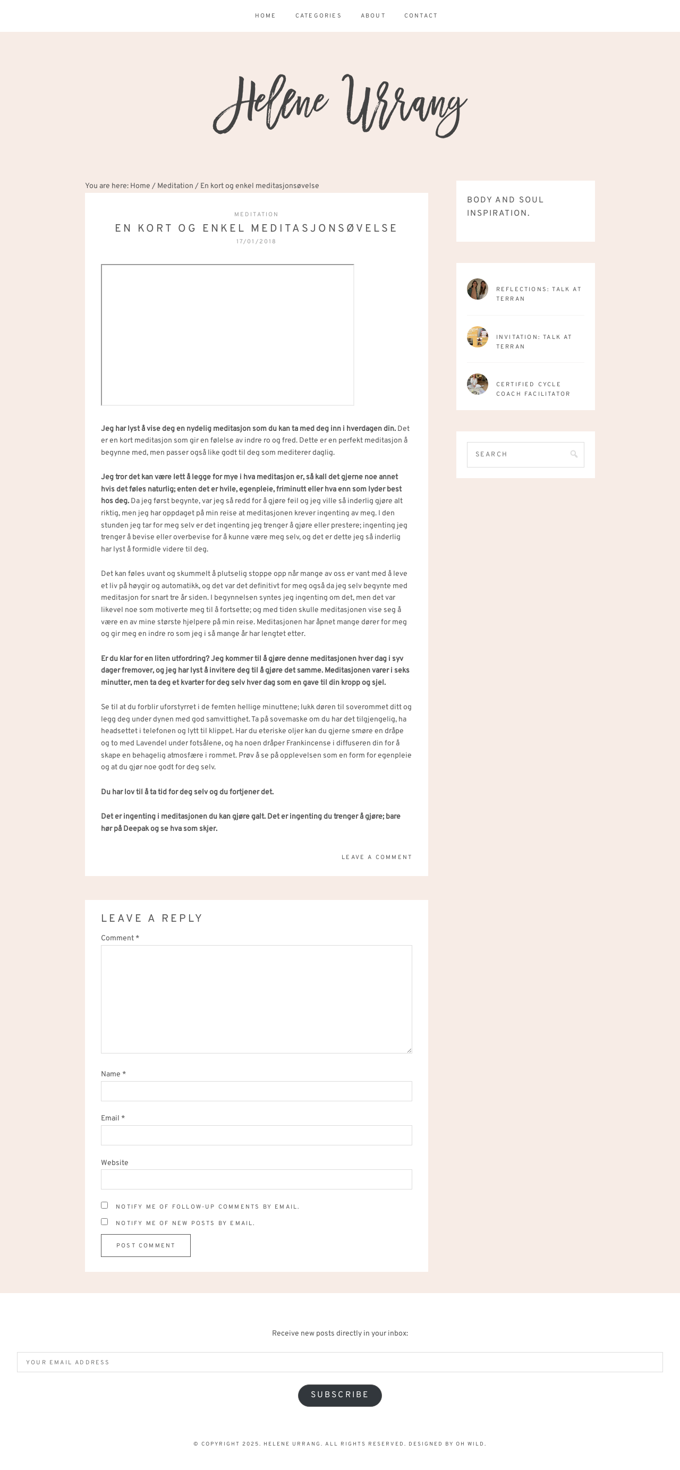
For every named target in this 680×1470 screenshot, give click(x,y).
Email (113, 1118)
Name (113, 1074)
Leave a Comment (377, 857)
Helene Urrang (340, 106)
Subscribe (340, 1395)
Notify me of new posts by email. (185, 1223)
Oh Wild (470, 1444)
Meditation (256, 214)
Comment (120, 938)
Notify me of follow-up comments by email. (208, 1207)
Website (115, 1163)
